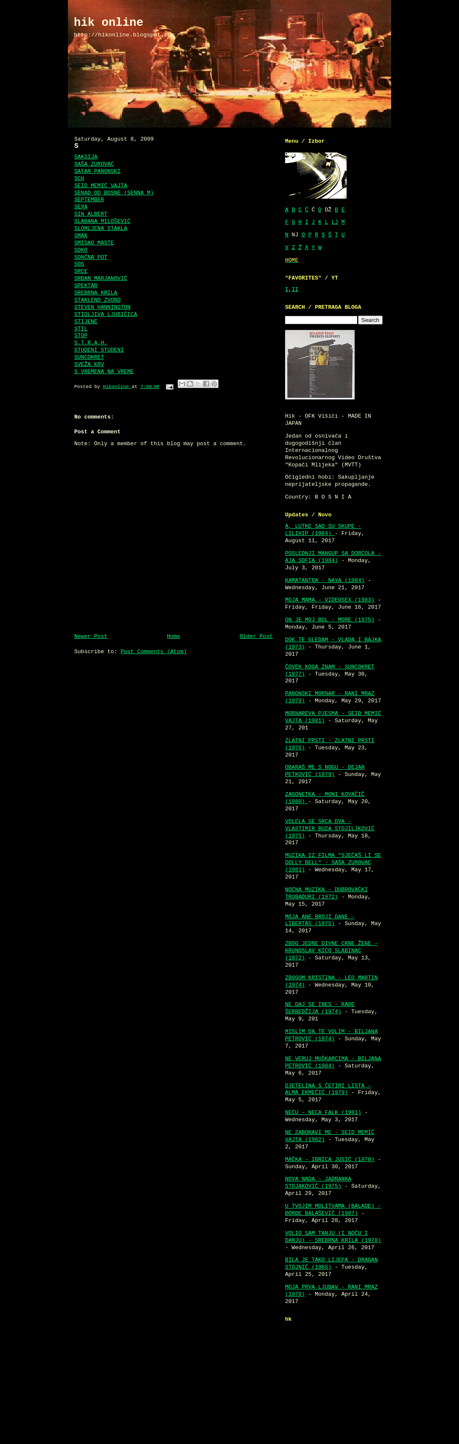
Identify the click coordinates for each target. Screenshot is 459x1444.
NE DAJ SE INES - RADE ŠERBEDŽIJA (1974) (320, 1008)
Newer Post (90, 636)
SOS (79, 264)
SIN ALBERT (90, 214)
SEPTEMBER (89, 200)
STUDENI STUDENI (99, 350)
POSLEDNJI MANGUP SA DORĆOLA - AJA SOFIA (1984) (333, 557)
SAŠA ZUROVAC (94, 164)
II (295, 289)
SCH (79, 178)
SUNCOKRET (89, 357)
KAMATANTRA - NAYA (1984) (324, 580)
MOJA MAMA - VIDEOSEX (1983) (330, 600)
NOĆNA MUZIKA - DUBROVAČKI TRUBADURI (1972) (326, 893)
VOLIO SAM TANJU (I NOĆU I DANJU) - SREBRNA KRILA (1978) (333, 1237)
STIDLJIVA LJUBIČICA (105, 314)
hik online (108, 22)
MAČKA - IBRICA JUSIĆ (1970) (330, 1159)
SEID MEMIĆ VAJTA (100, 186)
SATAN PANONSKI (97, 171)
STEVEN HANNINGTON (102, 307)
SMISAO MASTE (94, 243)
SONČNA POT (90, 257)
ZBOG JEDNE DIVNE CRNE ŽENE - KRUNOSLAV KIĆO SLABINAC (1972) (331, 950)
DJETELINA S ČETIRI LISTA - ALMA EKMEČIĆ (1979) (328, 1089)
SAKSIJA (86, 157)
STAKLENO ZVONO (97, 300)
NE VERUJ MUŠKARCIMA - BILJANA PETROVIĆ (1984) (333, 1062)
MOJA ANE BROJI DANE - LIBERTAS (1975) (320, 920)
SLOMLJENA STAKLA (100, 228)
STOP (80, 336)
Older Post (256, 636)
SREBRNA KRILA (95, 293)
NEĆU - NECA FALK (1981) (323, 1112)
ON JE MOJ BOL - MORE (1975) (330, 620)
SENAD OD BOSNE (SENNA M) (114, 193)
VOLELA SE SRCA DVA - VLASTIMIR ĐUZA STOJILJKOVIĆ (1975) (330, 828)
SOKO (80, 250)
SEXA (80, 207)
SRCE (80, 271)
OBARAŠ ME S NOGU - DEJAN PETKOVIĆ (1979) (324, 771)
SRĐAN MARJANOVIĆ (100, 278)
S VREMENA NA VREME (104, 372)
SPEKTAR (86, 286)
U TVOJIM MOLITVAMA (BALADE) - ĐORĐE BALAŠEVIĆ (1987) (333, 1210)
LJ (334, 222)
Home (173, 636)
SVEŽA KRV (89, 364)
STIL (80, 329)
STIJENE (86, 322)
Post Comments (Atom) (153, 652)
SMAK (80, 236)
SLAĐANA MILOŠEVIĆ (102, 221)
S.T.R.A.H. (90, 343)
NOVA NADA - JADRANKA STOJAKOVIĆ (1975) (318, 1182)
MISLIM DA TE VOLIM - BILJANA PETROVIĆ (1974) (331, 1035)
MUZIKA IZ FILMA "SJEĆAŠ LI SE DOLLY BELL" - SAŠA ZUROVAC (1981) (333, 862)
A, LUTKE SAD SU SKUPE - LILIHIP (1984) (323, 530)
